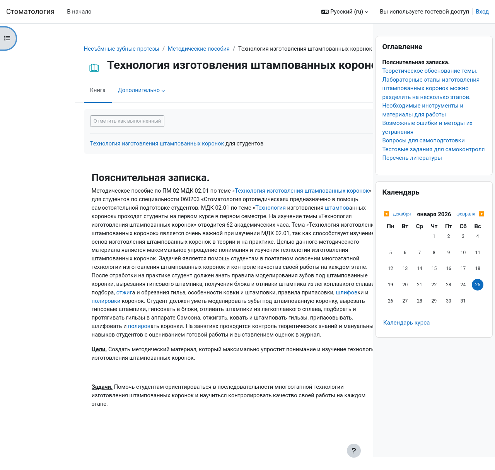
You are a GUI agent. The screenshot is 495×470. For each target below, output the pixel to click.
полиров (254, 331)
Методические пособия (159, 49)
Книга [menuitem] (55, 90)
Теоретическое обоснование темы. (430, 83)
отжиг (183, 296)
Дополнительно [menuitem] (97, 90)
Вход (482, 11)
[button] (344, 12)
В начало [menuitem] (79, 11)
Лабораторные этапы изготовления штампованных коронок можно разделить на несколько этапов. (431, 101)
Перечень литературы (412, 170)
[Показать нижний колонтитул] (354, 451)
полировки (192, 304)
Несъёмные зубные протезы (80, 49)
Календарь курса (406, 335)
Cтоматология (30, 11)
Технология (257, 209)
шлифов (153, 304)
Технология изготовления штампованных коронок (117, 143)
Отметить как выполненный (85, 121)
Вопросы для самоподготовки (423, 153)
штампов (61, 217)
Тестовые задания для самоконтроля (433, 162)
